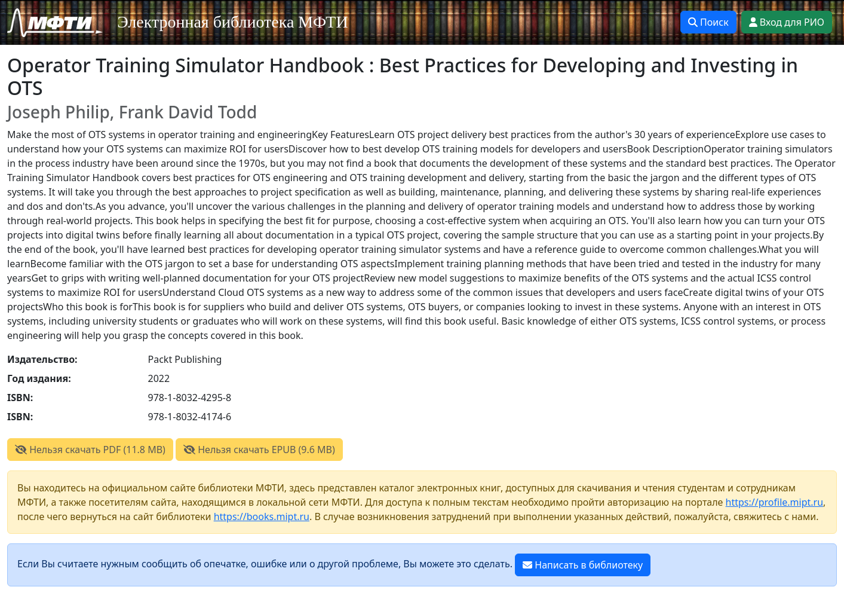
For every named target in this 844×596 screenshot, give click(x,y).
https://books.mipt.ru (261, 516)
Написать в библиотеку (583, 564)
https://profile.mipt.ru (775, 502)
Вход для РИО (786, 22)
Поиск (708, 22)
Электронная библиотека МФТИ (232, 22)
